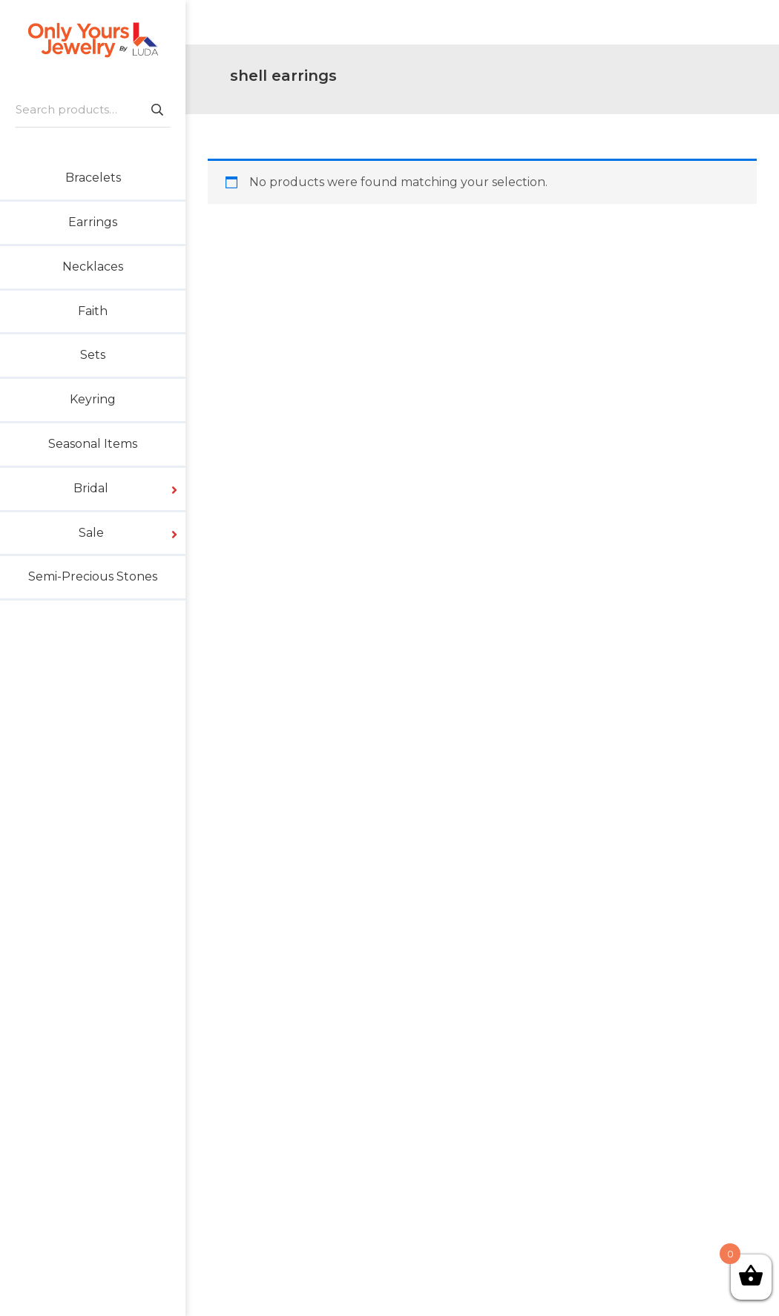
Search (156, 109)
